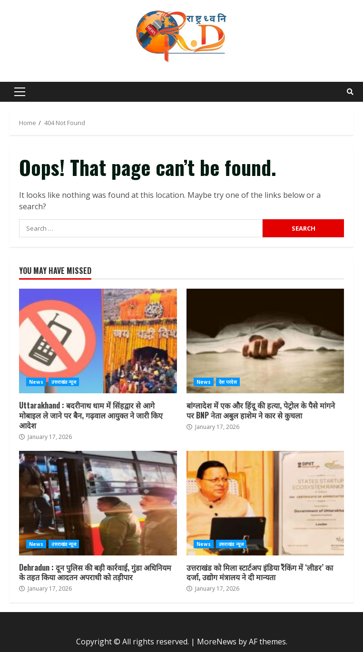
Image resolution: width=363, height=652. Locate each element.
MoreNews (216, 641)
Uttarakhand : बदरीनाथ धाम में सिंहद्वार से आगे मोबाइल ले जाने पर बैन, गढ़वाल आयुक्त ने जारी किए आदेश (98, 341)
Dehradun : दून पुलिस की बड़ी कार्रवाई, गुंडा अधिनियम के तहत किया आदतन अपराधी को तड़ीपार (98, 503)
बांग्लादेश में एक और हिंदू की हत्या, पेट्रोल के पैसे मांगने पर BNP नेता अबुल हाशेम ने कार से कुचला (265, 341)
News (36, 382)
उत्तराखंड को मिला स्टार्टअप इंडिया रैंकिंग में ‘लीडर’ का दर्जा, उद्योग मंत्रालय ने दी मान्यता (265, 503)
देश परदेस (228, 382)
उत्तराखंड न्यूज (63, 382)
